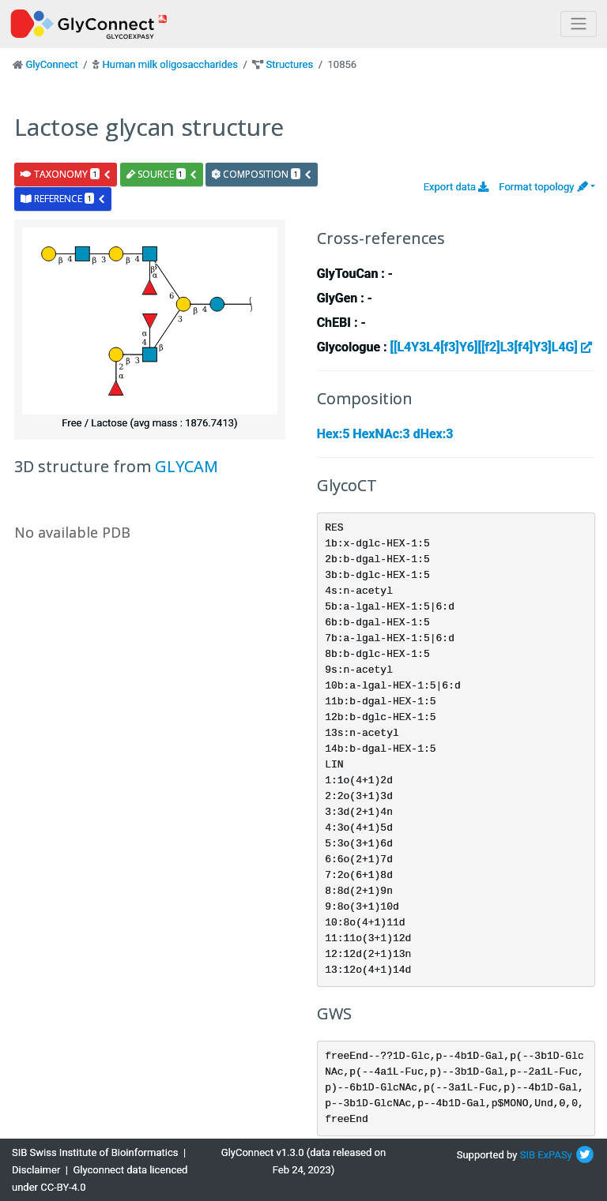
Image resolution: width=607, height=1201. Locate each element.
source (162, 174)
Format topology (543, 187)
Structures (290, 64)
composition (262, 174)
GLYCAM (186, 466)
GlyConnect (51, 64)
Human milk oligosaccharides (169, 64)
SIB (527, 1155)
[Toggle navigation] (578, 24)
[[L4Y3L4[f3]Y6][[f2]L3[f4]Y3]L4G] (491, 347)
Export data (456, 187)
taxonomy (66, 174)
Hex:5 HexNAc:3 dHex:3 (385, 433)
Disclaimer (36, 1170)
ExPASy (554, 1155)
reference (63, 198)
